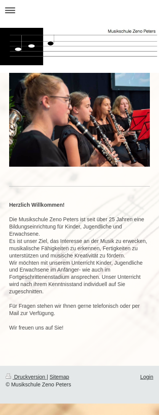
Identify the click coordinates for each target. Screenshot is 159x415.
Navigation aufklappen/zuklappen (79, 10)
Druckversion (26, 377)
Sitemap (59, 377)
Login (146, 377)
